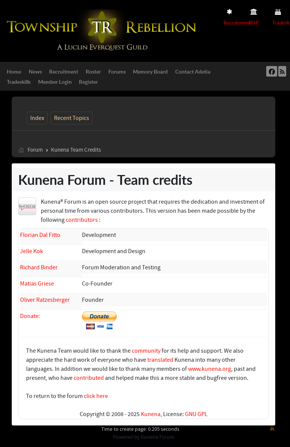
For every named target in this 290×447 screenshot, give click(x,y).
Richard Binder (39, 267)
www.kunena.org (209, 369)
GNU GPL (196, 414)
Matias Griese (37, 283)
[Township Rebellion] (103, 30)
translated (160, 360)
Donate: (30, 316)
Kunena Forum (157, 437)
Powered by (126, 437)
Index (37, 118)
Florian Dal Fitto (40, 235)
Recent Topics (71, 118)
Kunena (150, 414)
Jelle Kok (31, 251)
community (146, 351)
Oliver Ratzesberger (45, 300)
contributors (82, 220)
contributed (89, 378)
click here (96, 396)
